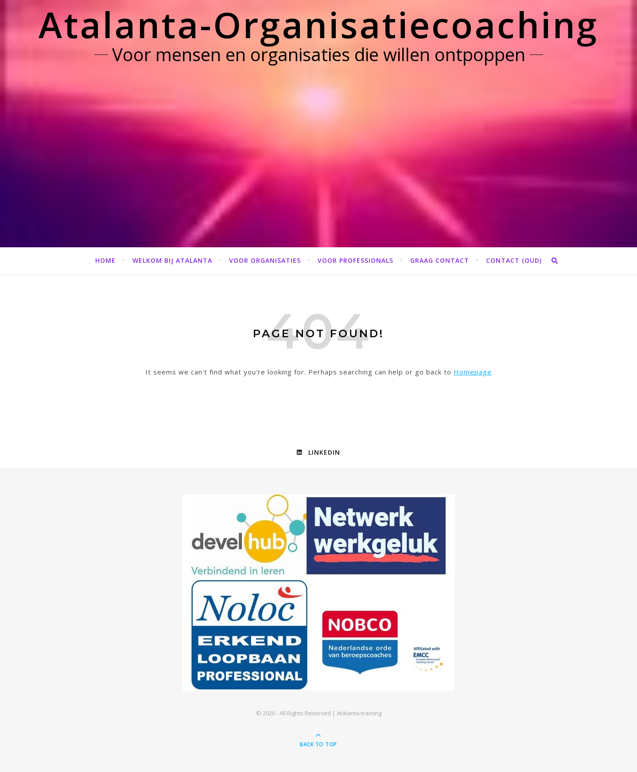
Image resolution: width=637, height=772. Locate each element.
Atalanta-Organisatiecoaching (318, 24)
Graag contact (439, 260)
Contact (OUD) (514, 260)
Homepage (473, 371)
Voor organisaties (265, 260)
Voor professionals (355, 260)
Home (105, 260)
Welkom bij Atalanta (172, 260)
